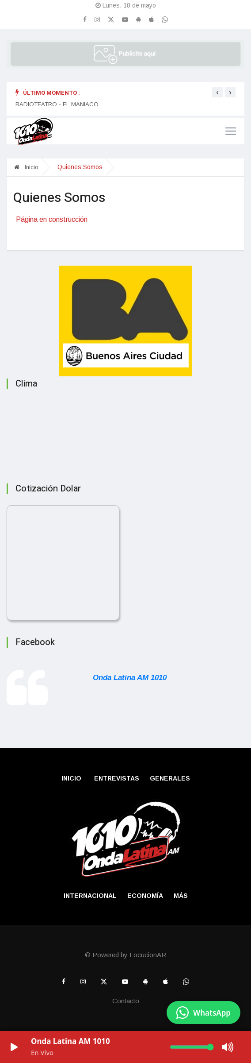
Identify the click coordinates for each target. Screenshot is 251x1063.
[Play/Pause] (14, 1047)
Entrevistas (116, 778)
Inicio (26, 167)
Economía (145, 895)
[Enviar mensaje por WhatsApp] (203, 1012)
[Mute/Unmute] (228, 1047)
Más (181, 895)
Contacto (125, 1001)
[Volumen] (192, 1047)
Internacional (90, 895)
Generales (170, 778)
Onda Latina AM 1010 (130, 677)
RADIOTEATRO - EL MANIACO (57, 104)
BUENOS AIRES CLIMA (125, 433)
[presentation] (217, 92)
